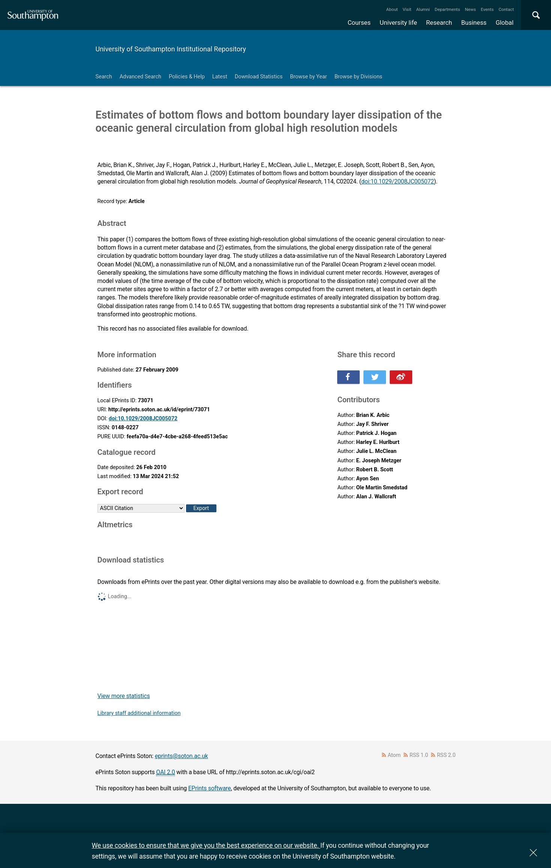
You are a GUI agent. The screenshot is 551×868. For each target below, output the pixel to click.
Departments (447, 9)
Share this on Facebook (348, 377)
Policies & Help (187, 77)
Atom (394, 755)
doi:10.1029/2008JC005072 (397, 181)
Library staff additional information (139, 713)
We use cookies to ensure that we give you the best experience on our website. (206, 845)
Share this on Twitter (374, 377)
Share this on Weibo (401, 377)
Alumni (422, 9)
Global (504, 22)
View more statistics (124, 696)
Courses (359, 22)
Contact (506, 9)
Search (104, 77)
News (470, 9)
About (392, 9)
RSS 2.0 (446, 755)
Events (487, 9)
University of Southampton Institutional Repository (171, 49)
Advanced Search (140, 77)
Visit (407, 9)
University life (398, 22)
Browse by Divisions (359, 77)
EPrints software (209, 788)
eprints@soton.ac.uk (181, 756)
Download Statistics (259, 77)
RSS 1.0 (419, 755)
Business (474, 22)
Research (439, 22)
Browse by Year (308, 77)
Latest (219, 77)
